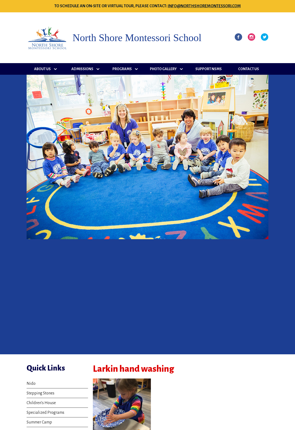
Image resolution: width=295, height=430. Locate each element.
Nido (31, 383)
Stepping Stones (40, 393)
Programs (122, 69)
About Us (42, 69)
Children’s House (41, 403)
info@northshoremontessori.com (204, 6)
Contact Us (248, 69)
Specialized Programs (45, 412)
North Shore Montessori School (137, 37)
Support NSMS (208, 69)
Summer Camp (39, 422)
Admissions (82, 69)
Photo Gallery (163, 69)
